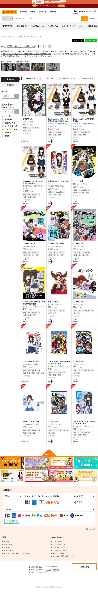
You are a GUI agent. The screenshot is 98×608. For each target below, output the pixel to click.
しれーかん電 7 (79, 184)
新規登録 (82, 12)
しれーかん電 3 (79, 368)
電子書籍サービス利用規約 (40, 582)
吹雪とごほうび (53, 307)
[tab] (49, 79)
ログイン (88, 12)
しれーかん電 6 (29, 248)
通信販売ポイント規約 (38, 580)
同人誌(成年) (22, 26)
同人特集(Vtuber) (37, 26)
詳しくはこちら (90, 538)
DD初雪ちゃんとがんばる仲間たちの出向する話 (34, 308)
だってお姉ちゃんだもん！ (33, 368)
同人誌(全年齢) (7, 26)
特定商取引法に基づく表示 (40, 586)
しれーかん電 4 (79, 307)
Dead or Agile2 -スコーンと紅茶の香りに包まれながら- (58, 122)
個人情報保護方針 (37, 584)
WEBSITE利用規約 (37, 576)
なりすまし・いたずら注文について (43, 588)
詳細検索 (91, 18)
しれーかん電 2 (54, 429)
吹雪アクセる (77, 51)
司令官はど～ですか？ (31, 429)
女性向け (52, 12)
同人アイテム (53, 26)
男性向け (42, 12)
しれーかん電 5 (79, 248)
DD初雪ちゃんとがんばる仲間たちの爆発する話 (59, 369)
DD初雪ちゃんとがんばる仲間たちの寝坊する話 (84, 431)
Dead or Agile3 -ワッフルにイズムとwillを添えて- (33, 185)
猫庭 (85, 51)
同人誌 (15, 36)
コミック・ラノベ (68, 26)
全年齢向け (23, 11)
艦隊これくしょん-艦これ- (23, 46)
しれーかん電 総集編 (56, 248)
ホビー (81, 26)
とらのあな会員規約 (38, 578)
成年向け (32, 11)
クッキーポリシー (55, 584)
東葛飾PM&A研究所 (49, 54)
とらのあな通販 (6, 36)
